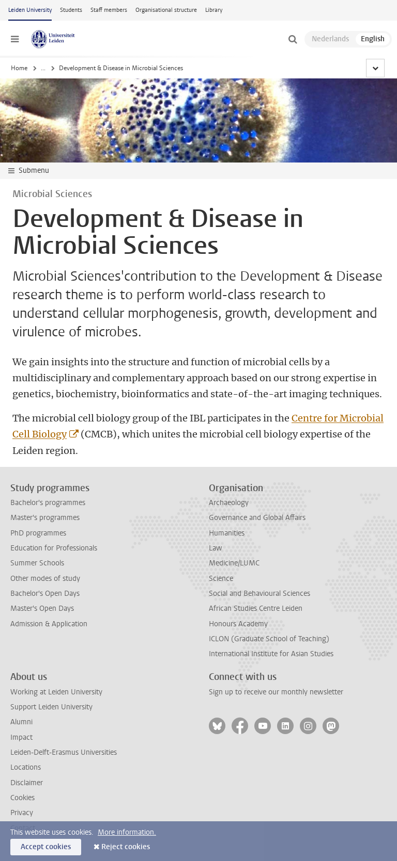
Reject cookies (125, 847)
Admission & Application (48, 624)
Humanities (227, 533)
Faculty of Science (66, 68)
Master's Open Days (42, 608)
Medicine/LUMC (234, 563)
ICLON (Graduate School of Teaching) (269, 639)
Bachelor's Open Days (45, 593)
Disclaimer (26, 783)
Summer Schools (37, 563)
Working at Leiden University (56, 692)
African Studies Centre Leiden (255, 608)
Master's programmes (45, 518)
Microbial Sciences (215, 68)
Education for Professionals (53, 548)
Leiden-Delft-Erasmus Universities (63, 752)
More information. (127, 832)
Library (213, 10)
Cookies (22, 798)
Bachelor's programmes (47, 503)
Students (71, 10)
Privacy (21, 813)
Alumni (21, 722)
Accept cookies (46, 847)
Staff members (108, 10)
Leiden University (30, 10)
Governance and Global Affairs (257, 518)
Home (19, 68)
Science (221, 578)
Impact (21, 737)
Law (215, 548)
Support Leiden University (51, 707)
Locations (25, 767)
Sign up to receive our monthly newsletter (276, 692)
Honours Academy (238, 624)
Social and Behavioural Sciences (259, 593)
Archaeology (229, 503)
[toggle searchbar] (292, 39)
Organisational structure (166, 10)
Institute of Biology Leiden (140, 68)
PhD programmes (38, 533)
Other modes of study (45, 578)
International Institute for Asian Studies (271, 654)
